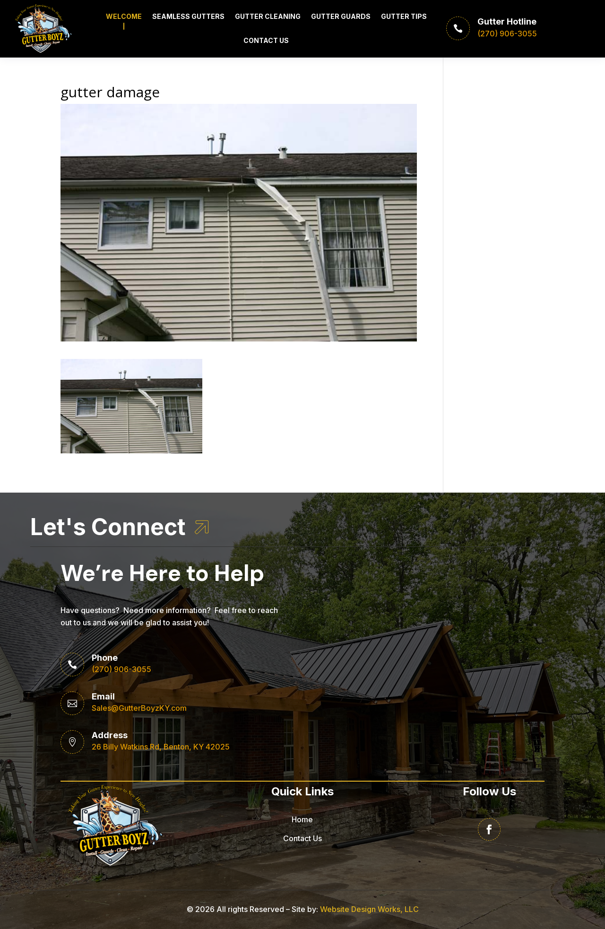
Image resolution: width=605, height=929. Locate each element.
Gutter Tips (404, 16)
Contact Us (266, 40)
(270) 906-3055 (121, 669)
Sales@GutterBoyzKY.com (139, 708)
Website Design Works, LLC (369, 909)
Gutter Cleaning (268, 16)
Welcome (124, 16)
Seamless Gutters (188, 16)
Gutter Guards (341, 16)
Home (302, 819)
